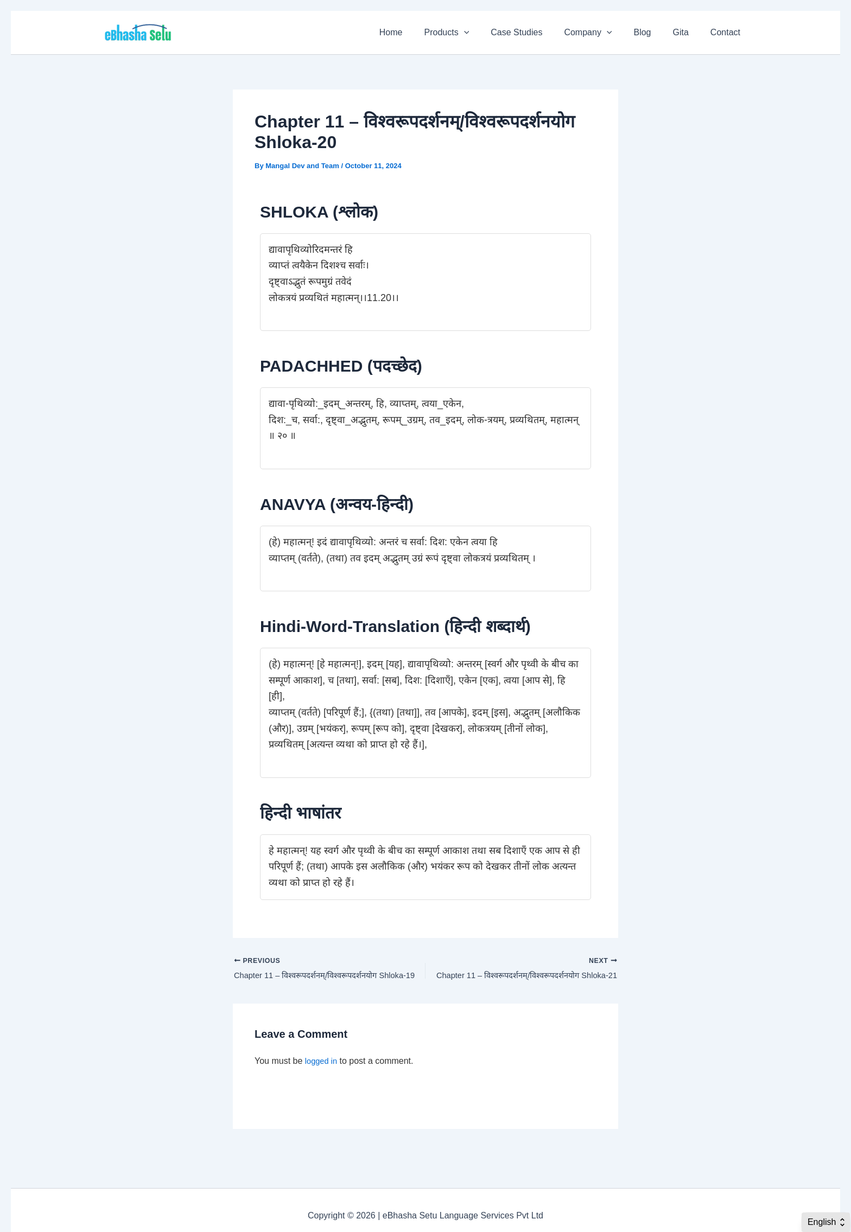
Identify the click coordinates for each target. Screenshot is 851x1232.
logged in (322, 1063)
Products (470, 32)
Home (419, 32)
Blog (653, 32)
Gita (687, 32)
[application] (487, 32)
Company (603, 32)
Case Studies (536, 32)
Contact (727, 32)
